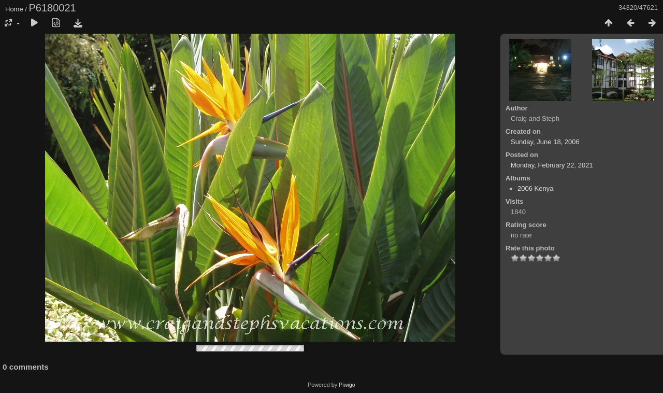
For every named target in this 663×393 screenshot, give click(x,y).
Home (14, 9)
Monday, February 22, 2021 (552, 165)
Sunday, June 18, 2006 (545, 142)
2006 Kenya (535, 188)
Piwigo (347, 385)
